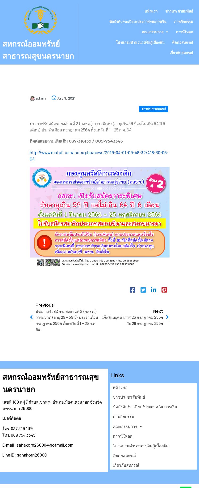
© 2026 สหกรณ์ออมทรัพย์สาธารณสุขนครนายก (43, 481)
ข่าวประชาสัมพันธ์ (153, 114)
